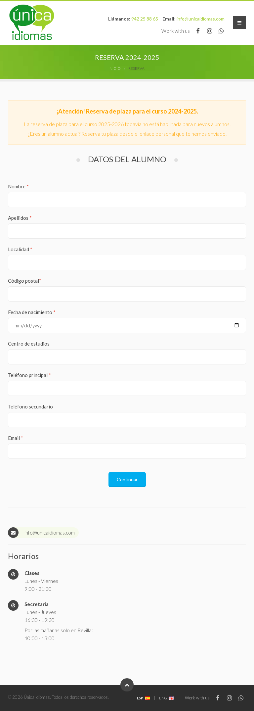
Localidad (20, 249)
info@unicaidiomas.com (201, 19)
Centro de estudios (29, 344)
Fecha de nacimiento (32, 312)
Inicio (114, 68)
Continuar (127, 479)
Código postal (24, 281)
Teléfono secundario (30, 406)
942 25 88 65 (144, 19)
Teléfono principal (29, 375)
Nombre (18, 186)
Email (15, 438)
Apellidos (20, 218)
